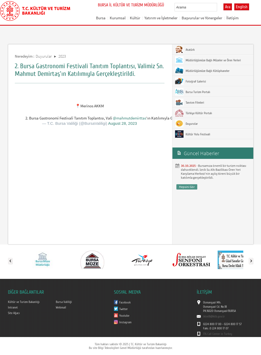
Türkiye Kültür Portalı (193, 113)
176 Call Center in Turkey (217, 334)
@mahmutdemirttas (129, 118)
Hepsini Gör (187, 187)
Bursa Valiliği (64, 302)
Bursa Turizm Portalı (192, 91)
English (242, 6)
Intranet (13, 307)
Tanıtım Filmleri (189, 102)
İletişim (232, 17)
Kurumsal (118, 17)
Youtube (124, 315)
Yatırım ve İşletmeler (160, 17)
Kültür (135, 17)
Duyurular (44, 56)
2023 (62, 56)
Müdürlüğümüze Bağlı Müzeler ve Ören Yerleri (208, 60)
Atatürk (185, 49)
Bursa (101, 17)
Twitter (123, 309)
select (218, 7)
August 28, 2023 (122, 123)
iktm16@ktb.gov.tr (214, 316)
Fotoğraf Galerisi (190, 81)
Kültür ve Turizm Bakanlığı (24, 302)
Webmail (61, 307)
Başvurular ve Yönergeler (202, 17)
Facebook (125, 302)
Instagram (125, 322)
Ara (227, 6)
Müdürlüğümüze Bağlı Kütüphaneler (202, 70)
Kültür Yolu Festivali (192, 134)
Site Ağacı (14, 313)
